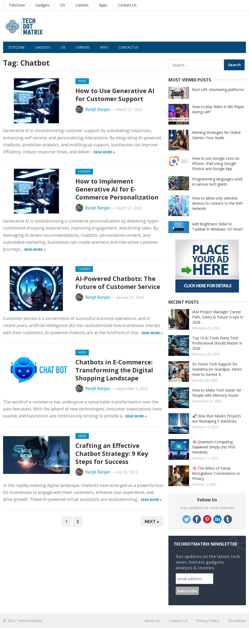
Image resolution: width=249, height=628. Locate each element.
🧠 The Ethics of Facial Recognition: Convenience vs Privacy (216, 473)
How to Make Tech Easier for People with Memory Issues (216, 393)
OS (62, 5)
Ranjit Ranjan (97, 109)
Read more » (104, 152)
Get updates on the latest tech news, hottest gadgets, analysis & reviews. (208, 562)
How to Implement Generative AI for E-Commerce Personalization (117, 189)
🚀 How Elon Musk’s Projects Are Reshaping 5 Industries (216, 418)
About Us (152, 620)
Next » (152, 521)
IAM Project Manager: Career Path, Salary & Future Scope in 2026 (217, 317)
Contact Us (127, 5)
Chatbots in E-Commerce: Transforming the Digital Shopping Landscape (114, 370)
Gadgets (43, 5)
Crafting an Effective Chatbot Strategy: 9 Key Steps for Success (111, 453)
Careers (82, 5)
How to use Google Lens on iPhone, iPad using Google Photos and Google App (215, 163)
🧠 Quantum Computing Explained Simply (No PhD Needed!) (213, 447)
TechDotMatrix (29, 620)
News (82, 81)
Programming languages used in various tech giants (217, 182)
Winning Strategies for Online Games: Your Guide (216, 135)
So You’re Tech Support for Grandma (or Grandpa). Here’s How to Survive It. (217, 369)
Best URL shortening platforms (218, 89)
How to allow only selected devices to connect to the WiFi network (217, 203)
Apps (103, 5)
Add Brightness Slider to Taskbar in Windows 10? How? (217, 226)
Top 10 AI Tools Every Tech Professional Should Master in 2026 (217, 343)
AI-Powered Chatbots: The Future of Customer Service (117, 282)
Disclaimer (237, 620)
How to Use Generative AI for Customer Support (114, 94)
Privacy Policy (208, 620)
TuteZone (17, 5)
